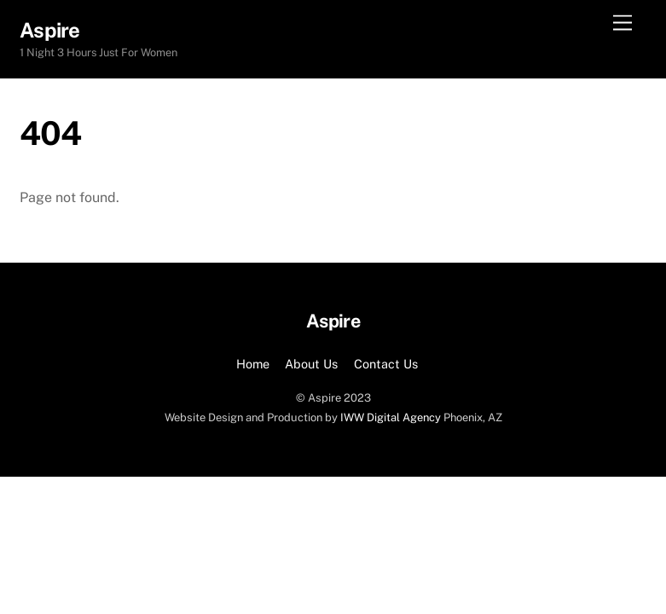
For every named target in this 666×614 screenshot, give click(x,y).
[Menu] (622, 23)
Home (252, 363)
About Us (311, 363)
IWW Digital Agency (390, 417)
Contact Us (386, 363)
